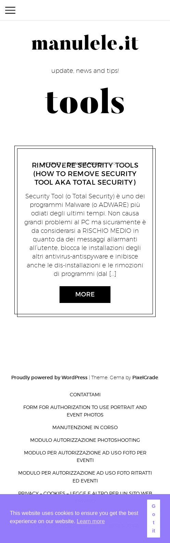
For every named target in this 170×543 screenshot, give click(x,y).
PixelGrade (145, 377)
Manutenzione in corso (85, 427)
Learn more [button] (91, 521)
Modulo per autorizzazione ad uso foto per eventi (85, 456)
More (85, 294)
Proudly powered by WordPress (49, 377)
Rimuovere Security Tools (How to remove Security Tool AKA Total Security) (85, 173)
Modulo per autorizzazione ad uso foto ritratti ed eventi (85, 477)
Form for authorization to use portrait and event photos (85, 411)
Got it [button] (153, 518)
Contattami (85, 394)
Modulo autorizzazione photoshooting (85, 440)
